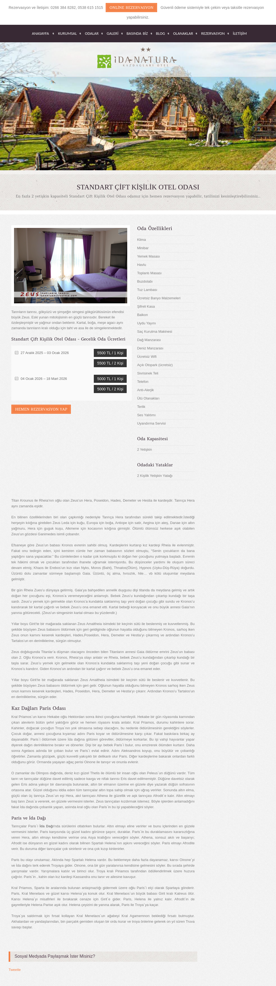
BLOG (160, 34)
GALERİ (113, 34)
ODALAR (92, 34)
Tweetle (15, 970)
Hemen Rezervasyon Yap (41, 409)
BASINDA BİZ (137, 34)
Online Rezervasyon (131, 7)
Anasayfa (40, 34)
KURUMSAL (67, 34)
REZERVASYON (213, 34)
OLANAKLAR (183, 34)
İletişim (240, 34)
